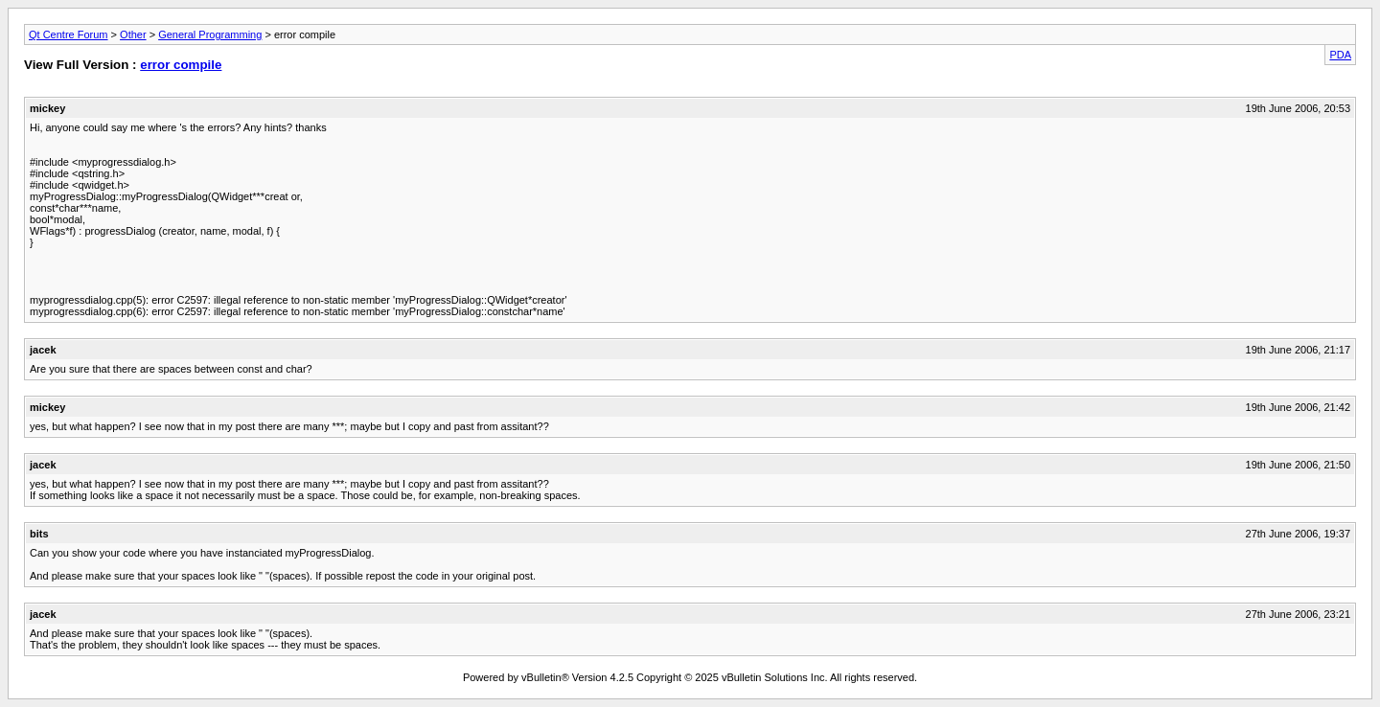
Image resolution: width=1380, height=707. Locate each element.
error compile (180, 64)
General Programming (210, 34)
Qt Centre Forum (68, 34)
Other (133, 34)
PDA (1340, 54)
